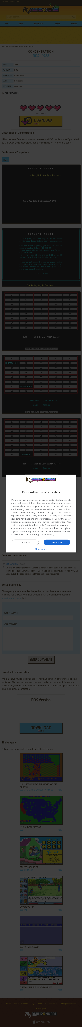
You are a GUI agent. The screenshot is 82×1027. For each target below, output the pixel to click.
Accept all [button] (57, 542)
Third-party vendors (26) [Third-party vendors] (38, 515)
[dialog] (41, 513)
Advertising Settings (29, 531)
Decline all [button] (25, 542)
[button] (41, 548)
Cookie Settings (32, 534)
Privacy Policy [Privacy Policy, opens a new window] (47, 534)
